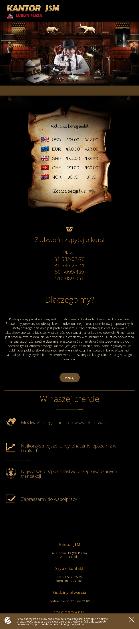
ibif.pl (81, 612)
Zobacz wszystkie (69, 191)
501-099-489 (69, 271)
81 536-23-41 (69, 265)
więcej (69, 377)
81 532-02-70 (69, 258)
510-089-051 (69, 278)
